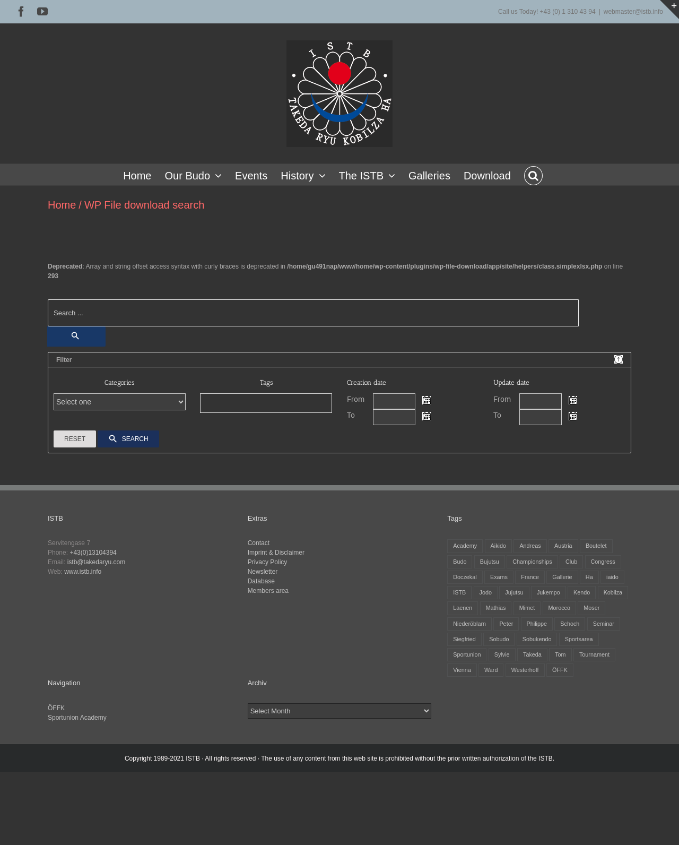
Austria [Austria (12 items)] (563, 545)
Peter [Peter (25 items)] (506, 623)
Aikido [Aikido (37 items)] (498, 545)
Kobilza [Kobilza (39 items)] (613, 592)
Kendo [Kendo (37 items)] (581, 592)
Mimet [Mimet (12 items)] (527, 608)
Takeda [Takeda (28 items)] (532, 654)
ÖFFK (56, 708)
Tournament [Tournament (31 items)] (594, 654)
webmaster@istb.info (633, 11)
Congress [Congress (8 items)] (603, 561)
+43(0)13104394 (92, 552)
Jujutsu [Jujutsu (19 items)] (514, 592)
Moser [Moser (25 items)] (591, 608)
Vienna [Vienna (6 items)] (462, 670)
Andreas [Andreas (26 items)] (530, 545)
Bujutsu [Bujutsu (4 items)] (489, 561)
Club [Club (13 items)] (571, 561)
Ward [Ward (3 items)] (491, 670)
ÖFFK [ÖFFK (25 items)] (560, 670)
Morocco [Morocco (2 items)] (559, 608)
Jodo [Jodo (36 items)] (486, 592)
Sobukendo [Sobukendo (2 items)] (537, 639)
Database (261, 581)
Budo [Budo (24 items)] (459, 561)
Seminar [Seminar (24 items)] (603, 623)
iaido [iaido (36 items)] (612, 577)
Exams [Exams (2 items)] (499, 577)
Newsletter (263, 571)
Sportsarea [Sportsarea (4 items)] (579, 639)
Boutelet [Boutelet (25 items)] (596, 545)
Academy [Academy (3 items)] (465, 545)
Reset (74, 439)
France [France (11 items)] (530, 577)
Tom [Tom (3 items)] (560, 654)
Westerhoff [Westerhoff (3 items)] (525, 670)
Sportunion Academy (77, 717)
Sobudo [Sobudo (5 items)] (499, 639)
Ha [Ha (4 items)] (589, 577)
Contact (258, 543)
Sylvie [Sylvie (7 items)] (502, 654)
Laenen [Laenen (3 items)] (462, 608)
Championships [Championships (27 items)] (532, 561)
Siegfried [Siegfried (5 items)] (464, 639)
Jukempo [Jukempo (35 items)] (548, 592)
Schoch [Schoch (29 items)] (569, 623)
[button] (533, 174)
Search (128, 439)
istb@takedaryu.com (96, 562)
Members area (268, 590)
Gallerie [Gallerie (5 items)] (562, 577)
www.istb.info (82, 571)
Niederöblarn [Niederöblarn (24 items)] (469, 623)
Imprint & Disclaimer (276, 552)
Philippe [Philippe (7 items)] (537, 623)
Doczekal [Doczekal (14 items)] (464, 577)
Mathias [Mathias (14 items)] (496, 608)
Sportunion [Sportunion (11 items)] (467, 654)
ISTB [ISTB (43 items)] (459, 592)
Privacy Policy (268, 562)
